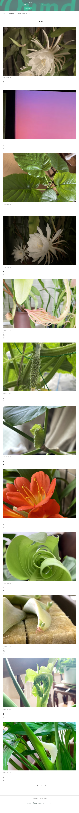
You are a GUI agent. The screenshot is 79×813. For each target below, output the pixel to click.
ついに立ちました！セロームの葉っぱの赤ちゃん (16, 721)
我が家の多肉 (7, 655)
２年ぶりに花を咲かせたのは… (14, 781)
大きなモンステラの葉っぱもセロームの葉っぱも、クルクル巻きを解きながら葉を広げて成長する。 (29, 595)
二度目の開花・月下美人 (11, 337)
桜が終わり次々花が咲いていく (11, 531)
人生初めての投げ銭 (10, 400)
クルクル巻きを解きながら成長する (15, 592)
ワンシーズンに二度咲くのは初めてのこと (14, 340)
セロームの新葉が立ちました (13, 718)
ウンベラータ (7, 211)
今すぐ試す (27, 8)
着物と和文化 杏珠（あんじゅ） (24, 13)
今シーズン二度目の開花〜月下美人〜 (16, 274)
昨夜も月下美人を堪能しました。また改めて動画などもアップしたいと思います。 (25, 85)
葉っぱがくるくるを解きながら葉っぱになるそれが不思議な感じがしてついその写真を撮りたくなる (29, 468)
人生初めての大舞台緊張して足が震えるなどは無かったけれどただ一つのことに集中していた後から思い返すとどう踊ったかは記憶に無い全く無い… (39, 149)
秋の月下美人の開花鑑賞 (11, 82)
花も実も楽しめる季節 (11, 529)
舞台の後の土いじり (10, 145)
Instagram (11, 13)
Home (3, 13)
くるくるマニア (8, 465)
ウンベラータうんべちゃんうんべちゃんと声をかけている (18, 213)
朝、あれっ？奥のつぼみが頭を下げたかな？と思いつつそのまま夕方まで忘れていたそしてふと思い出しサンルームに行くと (36, 277)
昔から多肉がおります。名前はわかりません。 (15, 658)
